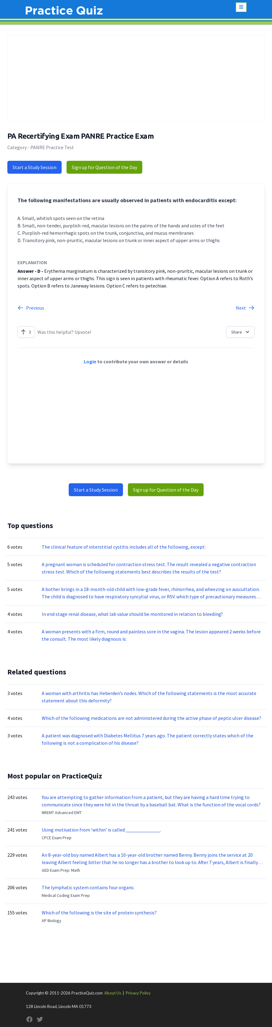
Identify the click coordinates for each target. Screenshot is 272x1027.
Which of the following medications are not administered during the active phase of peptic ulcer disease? (151, 718)
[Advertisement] (136, 78)
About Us (112, 992)
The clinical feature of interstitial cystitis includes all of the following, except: (123, 547)
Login (90, 361)
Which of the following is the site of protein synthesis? (99, 912)
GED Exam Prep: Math (61, 870)
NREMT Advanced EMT (62, 812)
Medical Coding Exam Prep (66, 895)
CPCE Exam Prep (56, 837)
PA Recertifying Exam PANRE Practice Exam (80, 136)
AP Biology (51, 920)
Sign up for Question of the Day (104, 167)
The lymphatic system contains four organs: (88, 887)
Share (241, 332)
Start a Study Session (34, 167)
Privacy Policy (138, 992)
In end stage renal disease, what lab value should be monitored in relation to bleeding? (132, 614)
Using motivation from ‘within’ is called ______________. (101, 830)
